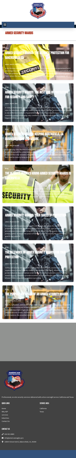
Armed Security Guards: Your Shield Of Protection (35, 215)
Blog (6, 48)
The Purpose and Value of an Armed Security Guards (36, 294)
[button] (4, 25)
